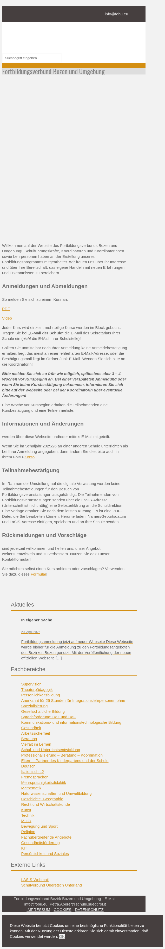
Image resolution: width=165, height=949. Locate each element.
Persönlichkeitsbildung (40, 695)
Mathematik (31, 788)
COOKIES (62, 909)
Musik (26, 821)
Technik (28, 815)
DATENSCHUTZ (89, 909)
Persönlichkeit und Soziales (45, 853)
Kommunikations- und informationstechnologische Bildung (71, 722)
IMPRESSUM (38, 909)
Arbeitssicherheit (35, 733)
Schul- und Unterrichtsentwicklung (50, 749)
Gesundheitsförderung (40, 842)
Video (7, 318)
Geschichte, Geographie (42, 799)
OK (62, 936)
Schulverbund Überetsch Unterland (51, 885)
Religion (28, 831)
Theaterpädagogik (37, 689)
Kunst (26, 810)
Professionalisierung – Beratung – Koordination (62, 755)
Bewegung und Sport (39, 826)
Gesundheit (31, 728)
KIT (24, 848)
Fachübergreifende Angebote (46, 837)
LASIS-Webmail (35, 879)
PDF (6, 309)
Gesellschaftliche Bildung (43, 711)
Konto (29, 457)
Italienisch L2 (32, 771)
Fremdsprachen (35, 777)
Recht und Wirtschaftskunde (45, 804)
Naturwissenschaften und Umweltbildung (56, 793)
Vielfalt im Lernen (36, 744)
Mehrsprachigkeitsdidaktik (43, 782)
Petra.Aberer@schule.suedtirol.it (78, 904)
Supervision (31, 684)
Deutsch (28, 766)
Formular (38, 574)
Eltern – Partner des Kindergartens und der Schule (65, 760)
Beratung (29, 738)
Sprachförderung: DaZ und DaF (48, 717)
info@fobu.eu (116, 14)
